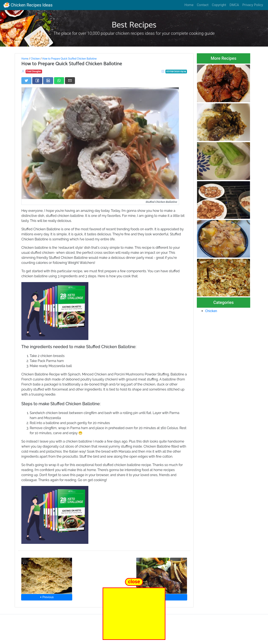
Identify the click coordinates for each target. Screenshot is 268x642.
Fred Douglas (34, 71)
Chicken (35, 58)
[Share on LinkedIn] (48, 80)
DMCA (234, 5)
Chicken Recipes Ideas (28, 5)
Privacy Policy (252, 5)
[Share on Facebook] (37, 80)
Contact (203, 5)
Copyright (219, 5)
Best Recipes (134, 25)
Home (188, 5)
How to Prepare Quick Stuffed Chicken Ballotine (69, 58)
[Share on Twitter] (26, 80)
